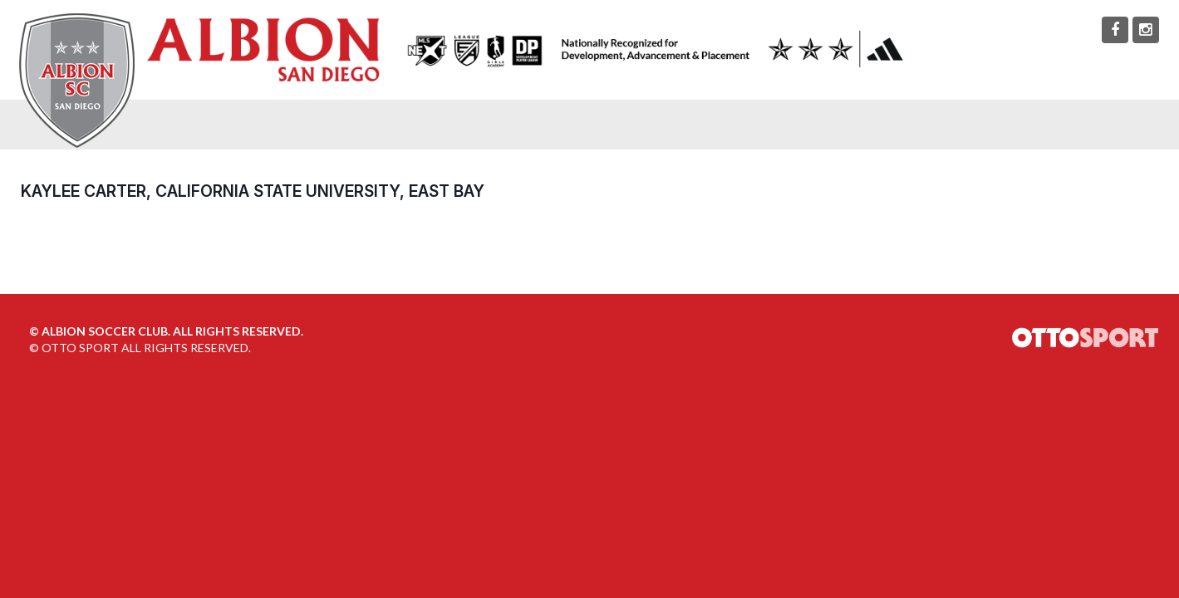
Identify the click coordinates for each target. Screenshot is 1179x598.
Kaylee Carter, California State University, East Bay (252, 191)
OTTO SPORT (80, 348)
